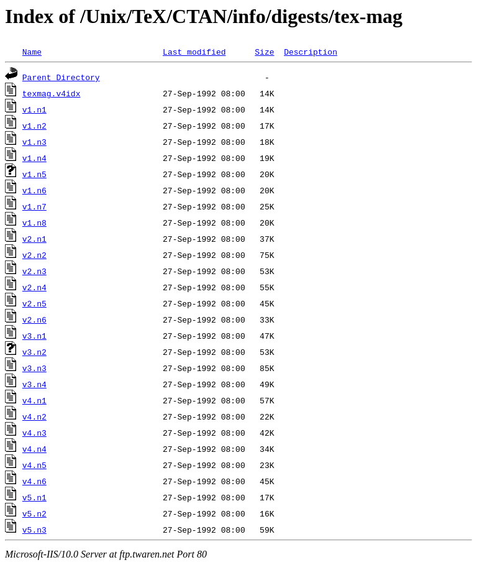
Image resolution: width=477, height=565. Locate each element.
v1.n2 (34, 125)
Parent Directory (61, 77)
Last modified (194, 51)
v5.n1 (34, 497)
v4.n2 (34, 416)
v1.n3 (34, 141)
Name (32, 51)
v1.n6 (34, 190)
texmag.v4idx (51, 93)
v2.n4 (34, 287)
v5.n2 (34, 513)
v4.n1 (34, 400)
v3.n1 (34, 335)
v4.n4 (34, 448)
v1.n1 (34, 109)
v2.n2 (34, 254)
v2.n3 (34, 271)
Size (264, 51)
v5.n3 (34, 529)
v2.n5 (34, 303)
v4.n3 (34, 432)
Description (310, 51)
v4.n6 (34, 481)
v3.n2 (34, 351)
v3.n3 (34, 368)
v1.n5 (34, 174)
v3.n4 (34, 384)
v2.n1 (34, 238)
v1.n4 (34, 157)
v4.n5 (34, 465)
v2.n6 (34, 319)
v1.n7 (34, 206)
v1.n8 (34, 222)
